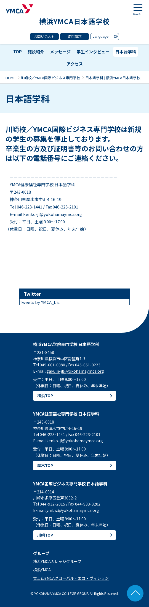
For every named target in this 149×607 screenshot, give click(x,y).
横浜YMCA (42, 569)
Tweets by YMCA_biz (40, 302)
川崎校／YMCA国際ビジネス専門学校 (50, 77)
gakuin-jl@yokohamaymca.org (75, 371)
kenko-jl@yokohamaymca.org (74, 440)
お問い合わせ (44, 36)
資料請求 (74, 36)
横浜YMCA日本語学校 (74, 21)
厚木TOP (45, 465)
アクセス (74, 64)
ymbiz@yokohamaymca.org (72, 510)
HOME (10, 77)
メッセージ (60, 51)
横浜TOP (45, 395)
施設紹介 (36, 51)
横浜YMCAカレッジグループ (57, 561)
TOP (17, 51)
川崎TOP (45, 535)
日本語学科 (125, 51)
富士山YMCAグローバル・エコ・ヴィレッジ (71, 578)
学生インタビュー (93, 51)
